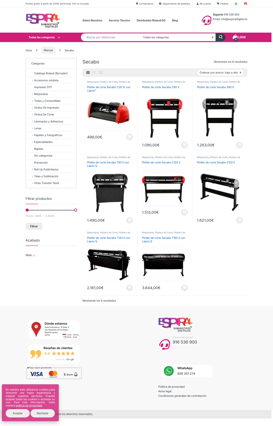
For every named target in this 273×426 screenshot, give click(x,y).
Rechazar (43, 413)
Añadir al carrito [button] (129, 137)
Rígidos (35, 148)
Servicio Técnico (119, 20)
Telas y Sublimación (43, 176)
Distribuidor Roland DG (151, 20)
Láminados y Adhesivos (45, 121)
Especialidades (40, 142)
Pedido (222, 3)
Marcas (48, 50)
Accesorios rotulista (43, 80)
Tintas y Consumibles (44, 100)
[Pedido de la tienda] (220, 72)
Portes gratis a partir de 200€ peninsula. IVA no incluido (57, 3)
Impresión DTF (40, 87)
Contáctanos (144, 3)
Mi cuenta (203, 3)
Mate (29, 255)
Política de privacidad (171, 386)
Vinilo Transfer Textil (43, 183)
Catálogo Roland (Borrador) (48, 73)
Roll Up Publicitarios (43, 169)
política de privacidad (29, 405)
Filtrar (34, 226)
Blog (175, 20)
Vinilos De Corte (41, 114)
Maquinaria (93, 81)
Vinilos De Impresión (43, 107)
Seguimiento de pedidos (174, 3)
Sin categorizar (40, 155)
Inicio (29, 50)
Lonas (35, 128)
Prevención (38, 162)
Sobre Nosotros (92, 20)
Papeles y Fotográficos (45, 135)
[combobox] (111, 37)
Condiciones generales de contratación (182, 395)
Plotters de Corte (109, 81)
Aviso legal (165, 391)
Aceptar (18, 413)
